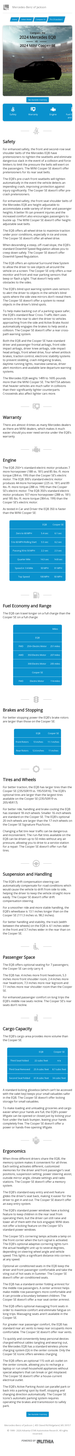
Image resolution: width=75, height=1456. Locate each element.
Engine (53, 111)
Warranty (33, 111)
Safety (13, 111)
